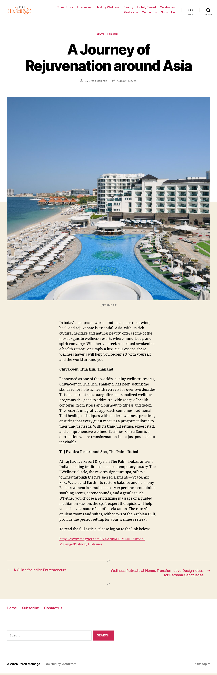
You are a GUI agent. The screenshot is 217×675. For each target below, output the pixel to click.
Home (12, 609)
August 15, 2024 (127, 82)
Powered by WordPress (61, 665)
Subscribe (168, 13)
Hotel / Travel (146, 8)
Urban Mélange (97, 82)
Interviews (84, 8)
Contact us (149, 13)
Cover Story (64, 8)
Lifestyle (128, 13)
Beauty (128, 8)
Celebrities (167, 8)
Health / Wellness (108, 8)
